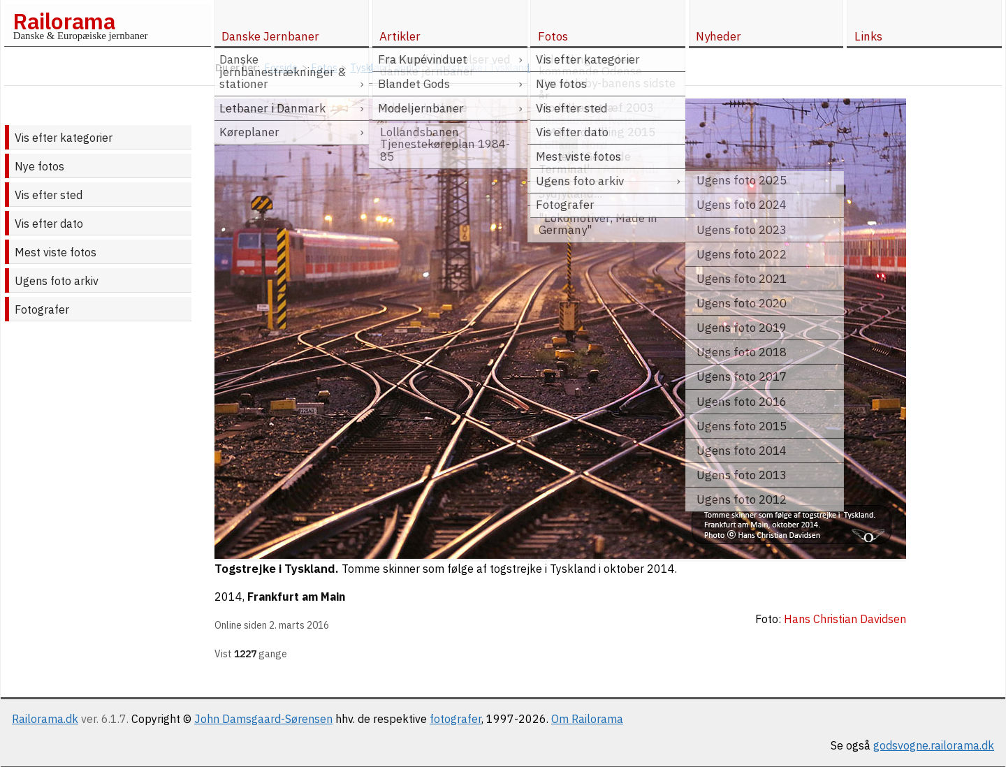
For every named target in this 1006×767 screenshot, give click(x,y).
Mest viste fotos (55, 252)
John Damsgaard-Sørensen (263, 719)
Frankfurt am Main (296, 597)
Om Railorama (587, 719)
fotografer (455, 719)
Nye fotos (39, 166)
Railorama (64, 21)
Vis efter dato (49, 224)
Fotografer (42, 309)
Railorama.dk (45, 719)
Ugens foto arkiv (57, 281)
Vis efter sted (48, 195)
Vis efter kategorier (63, 138)
